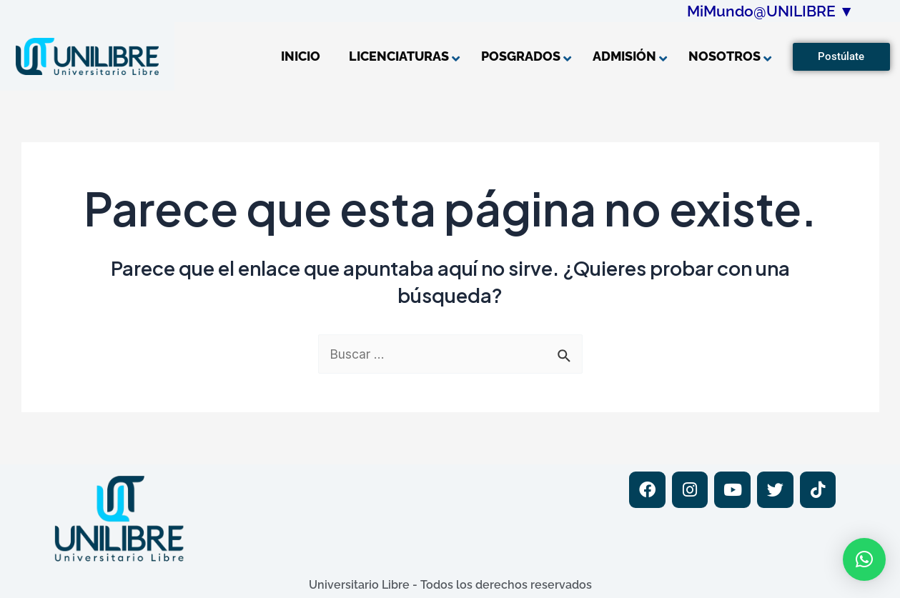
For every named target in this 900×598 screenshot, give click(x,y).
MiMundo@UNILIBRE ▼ (770, 11)
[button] (864, 559)
